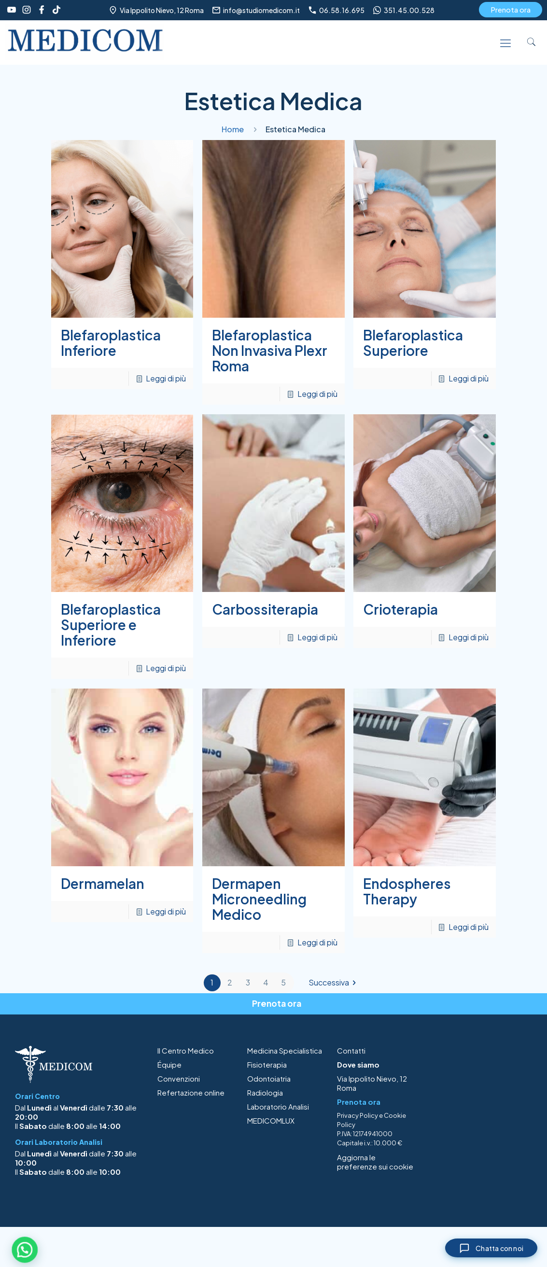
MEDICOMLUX (271, 1120)
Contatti (351, 1050)
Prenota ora (511, 9)
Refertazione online (190, 1092)
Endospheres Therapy (407, 891)
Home (233, 129)
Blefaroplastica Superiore (413, 342)
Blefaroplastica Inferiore (111, 342)
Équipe (169, 1064)
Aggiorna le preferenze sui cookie (375, 1162)
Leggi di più (166, 378)
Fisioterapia (267, 1064)
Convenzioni (178, 1078)
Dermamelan (102, 883)
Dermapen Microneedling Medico (259, 899)
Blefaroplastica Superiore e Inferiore (111, 624)
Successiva (334, 983)
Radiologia (265, 1092)
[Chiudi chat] (488, 1247)
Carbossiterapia (265, 609)
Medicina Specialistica (284, 1050)
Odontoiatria (269, 1078)
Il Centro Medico (185, 1050)
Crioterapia (400, 609)
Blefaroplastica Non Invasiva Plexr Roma (269, 350)
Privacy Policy (357, 1115)
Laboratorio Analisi (278, 1106)
